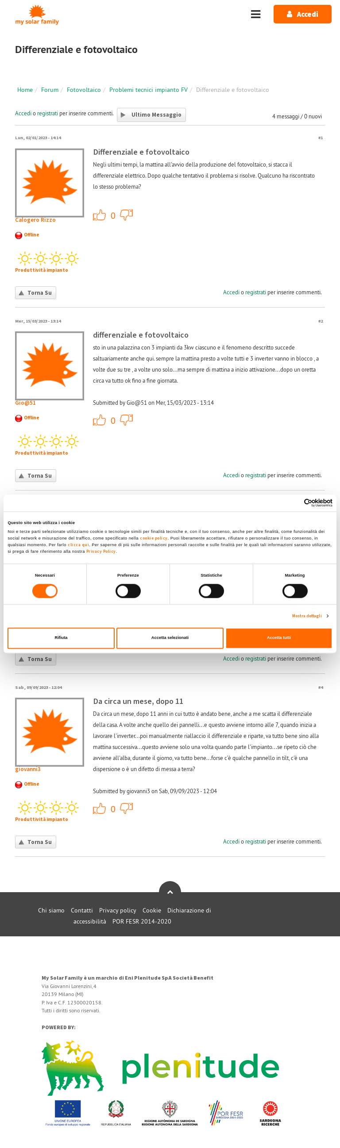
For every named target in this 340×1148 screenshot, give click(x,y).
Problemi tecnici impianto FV (148, 90)
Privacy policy (117, 910)
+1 (99, 214)
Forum (49, 90)
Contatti (82, 910)
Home (25, 90)
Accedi (23, 113)
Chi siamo (51, 910)
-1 (126, 214)
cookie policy (154, 538)
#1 (320, 137)
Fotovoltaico (84, 90)
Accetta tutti (279, 638)
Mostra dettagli (307, 616)
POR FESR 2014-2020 (141, 921)
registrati (47, 113)
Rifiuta (60, 638)
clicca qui (78, 545)
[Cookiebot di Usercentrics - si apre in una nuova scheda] (293, 503)
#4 (320, 687)
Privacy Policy (101, 551)
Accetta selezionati (170, 638)
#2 (320, 321)
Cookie (152, 910)
